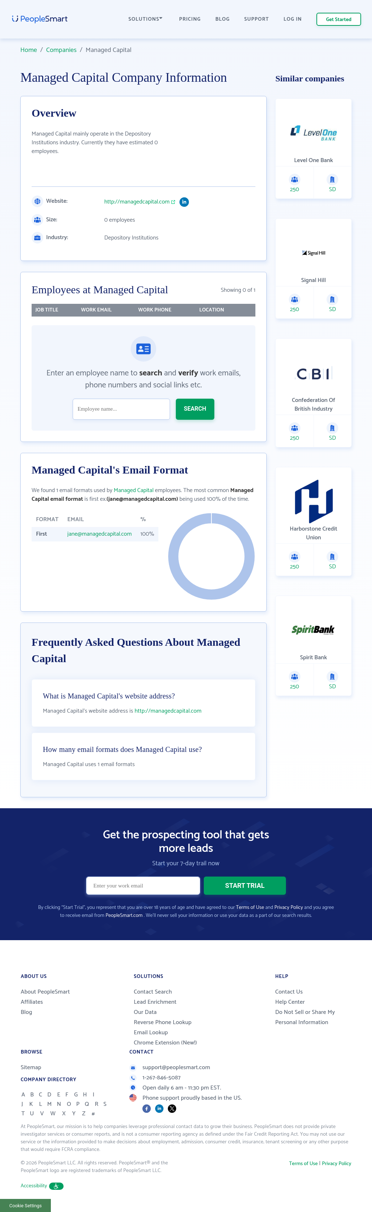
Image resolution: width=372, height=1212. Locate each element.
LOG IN (293, 19)
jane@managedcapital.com (99, 534)
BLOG (222, 19)
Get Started (339, 20)
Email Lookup (151, 1033)
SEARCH (195, 408)
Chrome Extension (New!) (165, 1043)
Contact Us (289, 992)
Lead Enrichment (155, 1002)
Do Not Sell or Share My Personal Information (305, 1017)
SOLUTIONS (146, 19)
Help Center (290, 1002)
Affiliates (32, 1002)
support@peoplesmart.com (169, 1067)
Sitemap (31, 1067)
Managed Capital (134, 490)
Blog (26, 1012)
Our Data (145, 1012)
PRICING (190, 19)
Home (28, 50)
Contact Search (153, 992)
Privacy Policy (288, 907)
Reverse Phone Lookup (162, 1022)
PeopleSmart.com (123, 915)
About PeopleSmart (45, 992)
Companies (61, 50)
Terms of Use (250, 907)
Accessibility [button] (42, 1186)
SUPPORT (256, 19)
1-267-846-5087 (155, 1078)
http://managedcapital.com (137, 202)
